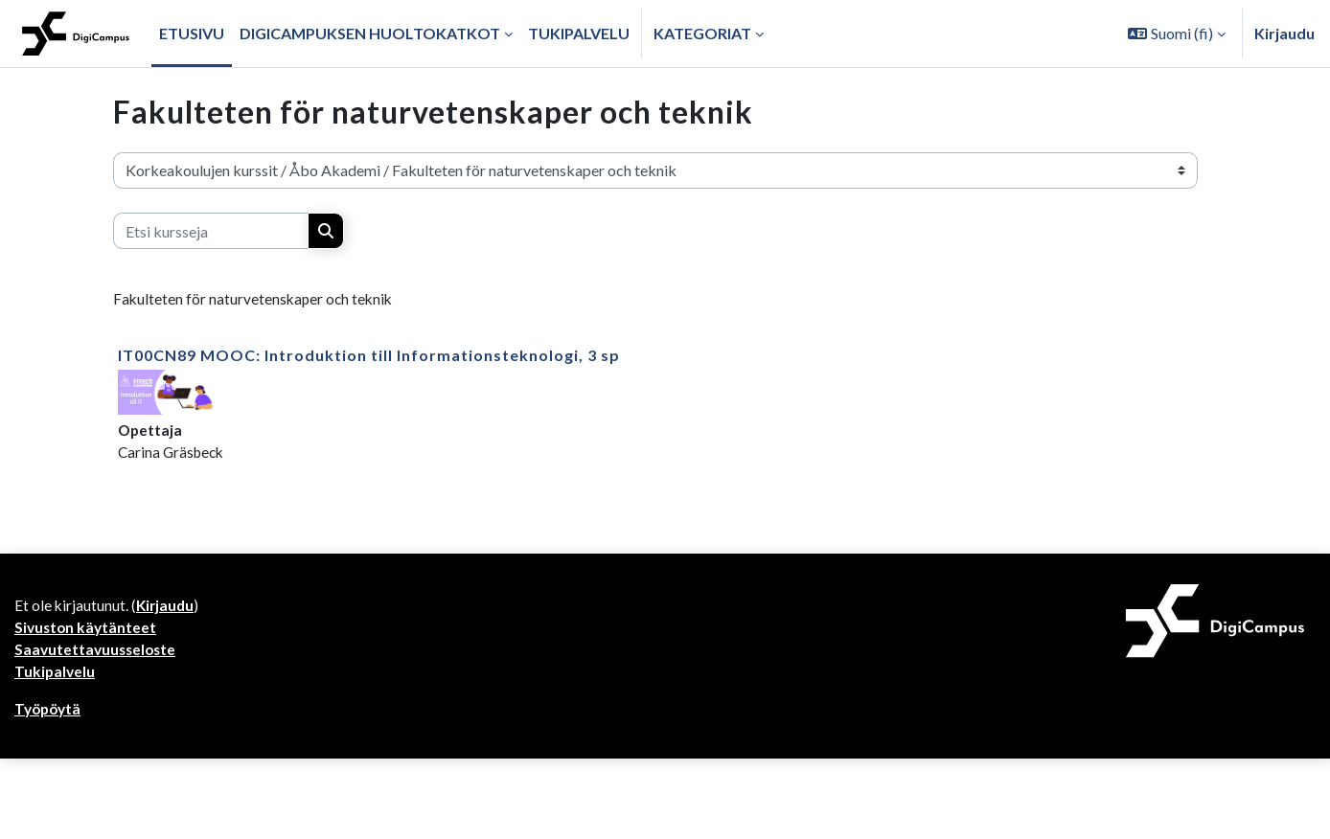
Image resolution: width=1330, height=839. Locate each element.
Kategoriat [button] (702, 33)
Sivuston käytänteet (87, 632)
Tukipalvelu (55, 678)
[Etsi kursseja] (211, 231)
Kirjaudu (1284, 33)
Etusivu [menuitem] (191, 33)
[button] (1176, 33)
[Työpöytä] (75, 33)
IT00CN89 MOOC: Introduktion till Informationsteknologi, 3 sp (369, 356)
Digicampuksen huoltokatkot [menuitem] (370, 33)
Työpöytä (49, 716)
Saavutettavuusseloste (97, 655)
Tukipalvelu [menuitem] (579, 33)
